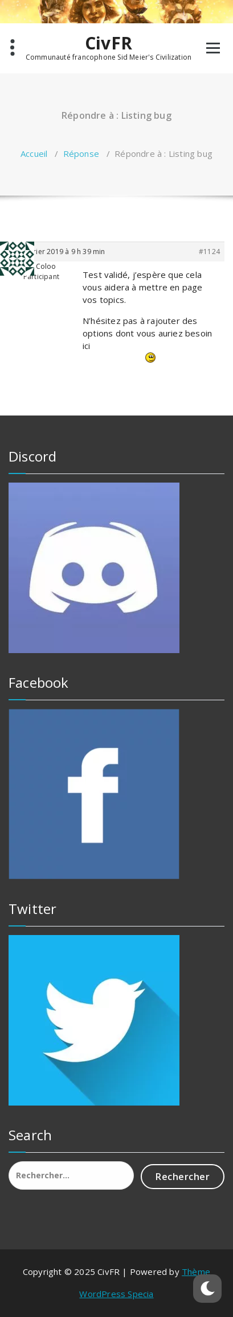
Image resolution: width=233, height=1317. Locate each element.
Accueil (34, 153)
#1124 (209, 251)
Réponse (81, 153)
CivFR (108, 43)
